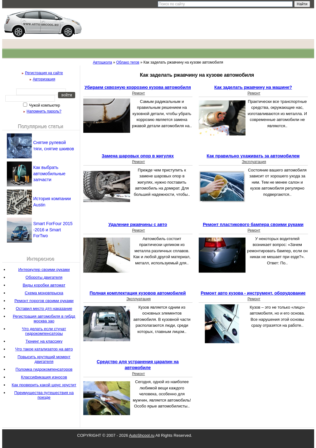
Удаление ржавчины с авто (137, 224)
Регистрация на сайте (44, 73)
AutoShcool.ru (141, 435)
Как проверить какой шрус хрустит (44, 385)
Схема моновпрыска (44, 293)
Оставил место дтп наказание (44, 308)
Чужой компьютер (44, 105)
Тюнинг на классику (44, 341)
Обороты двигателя (44, 277)
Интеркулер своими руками (44, 269)
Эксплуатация (254, 162)
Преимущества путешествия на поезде (44, 395)
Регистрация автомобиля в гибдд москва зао (44, 318)
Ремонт (138, 93)
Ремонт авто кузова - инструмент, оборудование (253, 293)
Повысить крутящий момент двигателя (43, 359)
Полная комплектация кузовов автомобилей (138, 293)
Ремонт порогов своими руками (44, 300)
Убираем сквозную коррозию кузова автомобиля (138, 87)
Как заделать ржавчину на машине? (253, 87)
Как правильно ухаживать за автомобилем (253, 155)
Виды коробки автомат (44, 285)
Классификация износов (44, 377)
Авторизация (44, 79)
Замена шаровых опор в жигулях (138, 155)
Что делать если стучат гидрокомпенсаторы (44, 331)
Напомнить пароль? (44, 111)
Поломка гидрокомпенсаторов (44, 369)
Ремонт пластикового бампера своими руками (253, 224)
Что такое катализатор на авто (44, 349)
